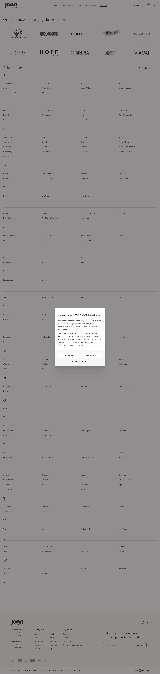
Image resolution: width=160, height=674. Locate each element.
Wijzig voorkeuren (80, 362)
